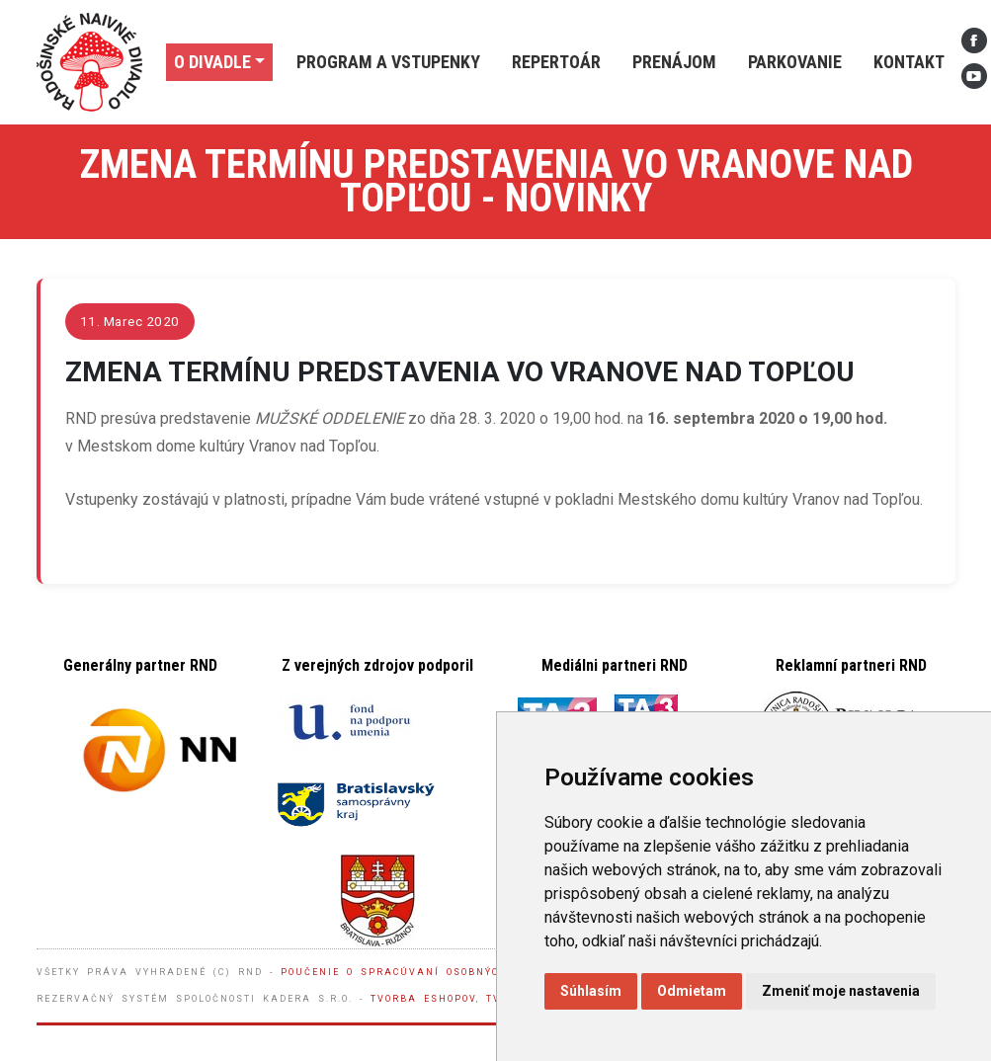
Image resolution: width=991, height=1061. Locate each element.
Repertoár (556, 61)
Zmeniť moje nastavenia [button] (841, 991)
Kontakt (909, 61)
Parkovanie (795, 61)
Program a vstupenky (388, 61)
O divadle (212, 61)
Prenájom (674, 61)
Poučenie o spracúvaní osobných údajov (421, 972)
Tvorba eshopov (423, 999)
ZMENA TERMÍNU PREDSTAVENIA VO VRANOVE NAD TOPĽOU (460, 372)
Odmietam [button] (691, 991)
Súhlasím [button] (590, 991)
